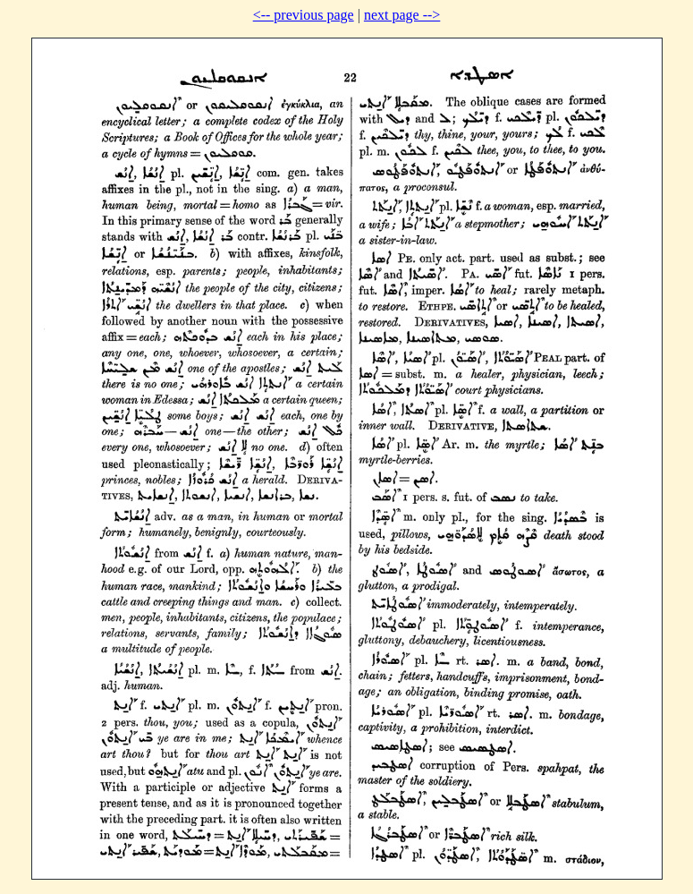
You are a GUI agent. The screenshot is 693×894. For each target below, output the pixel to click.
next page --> (402, 14)
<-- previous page (303, 14)
